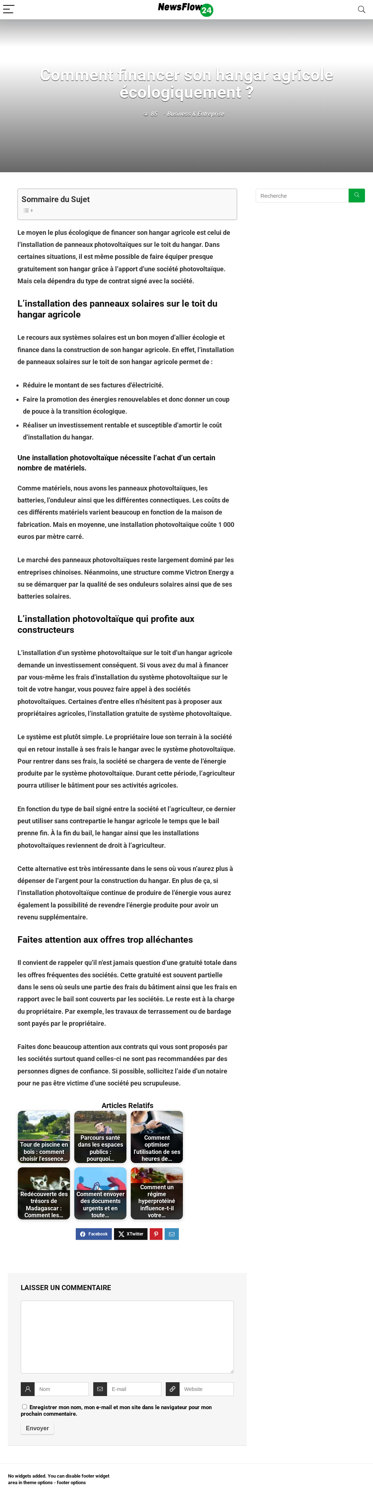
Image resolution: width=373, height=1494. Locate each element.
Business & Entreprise (195, 113)
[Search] (361, 9)
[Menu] (8, 9)
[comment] (127, 1337)
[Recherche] (357, 195)
